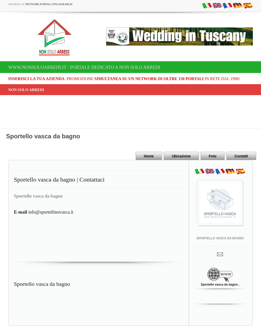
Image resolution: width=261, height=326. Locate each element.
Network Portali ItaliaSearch (49, 4)
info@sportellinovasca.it (44, 212)
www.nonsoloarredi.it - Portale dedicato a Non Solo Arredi (84, 67)
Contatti (241, 156)
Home (149, 156)
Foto (212, 156)
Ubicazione (181, 156)
